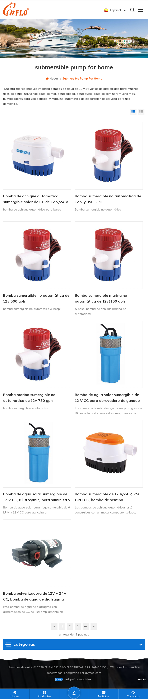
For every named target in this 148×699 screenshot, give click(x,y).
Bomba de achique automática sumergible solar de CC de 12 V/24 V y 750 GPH (35, 199)
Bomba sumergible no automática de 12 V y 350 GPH (108, 199)
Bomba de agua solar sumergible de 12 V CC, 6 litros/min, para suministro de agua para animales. (36, 497)
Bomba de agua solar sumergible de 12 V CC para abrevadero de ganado (107, 397)
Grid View (133, 112)
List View (141, 112)
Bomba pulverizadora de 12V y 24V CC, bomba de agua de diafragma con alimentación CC (34, 596)
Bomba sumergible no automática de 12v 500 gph (36, 298)
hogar (52, 78)
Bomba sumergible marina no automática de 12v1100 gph (101, 298)
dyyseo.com (93, 672)
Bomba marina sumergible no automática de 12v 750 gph (29, 397)
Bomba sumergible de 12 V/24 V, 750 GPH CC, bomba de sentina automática (107, 497)
